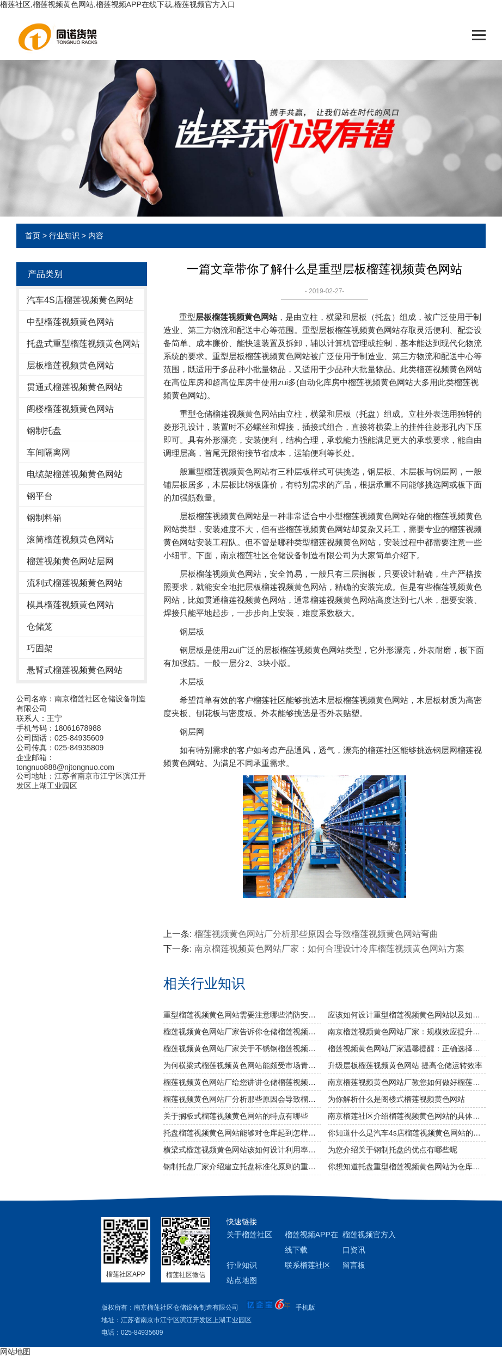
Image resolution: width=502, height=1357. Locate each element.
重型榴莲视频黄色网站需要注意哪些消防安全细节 (242, 1014)
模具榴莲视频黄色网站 (70, 604)
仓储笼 (40, 626)
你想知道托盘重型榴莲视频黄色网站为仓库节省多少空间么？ (407, 1166)
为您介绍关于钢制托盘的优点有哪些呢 (392, 1149)
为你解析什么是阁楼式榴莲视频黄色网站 (396, 1099)
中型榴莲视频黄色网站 (70, 321)
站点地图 (241, 1280)
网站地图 (15, 1351)
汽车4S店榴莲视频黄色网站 (80, 300)
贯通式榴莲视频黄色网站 (75, 387)
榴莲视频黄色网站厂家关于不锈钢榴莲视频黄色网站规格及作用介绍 (242, 1048)
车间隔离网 (48, 452)
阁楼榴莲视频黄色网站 (70, 409)
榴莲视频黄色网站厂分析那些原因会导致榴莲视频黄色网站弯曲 (316, 934)
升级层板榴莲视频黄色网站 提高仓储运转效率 (405, 1065)
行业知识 (64, 235)
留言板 (353, 1265)
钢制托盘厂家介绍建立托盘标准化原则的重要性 (242, 1166)
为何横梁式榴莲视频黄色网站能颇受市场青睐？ (242, 1065)
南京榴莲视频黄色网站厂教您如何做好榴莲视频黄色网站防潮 (407, 1082)
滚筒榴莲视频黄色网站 (70, 539)
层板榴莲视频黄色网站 (70, 365)
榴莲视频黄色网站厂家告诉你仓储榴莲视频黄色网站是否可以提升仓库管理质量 (242, 1031)
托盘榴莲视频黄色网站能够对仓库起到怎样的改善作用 (242, 1132)
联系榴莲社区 (307, 1265)
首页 (32, 235)
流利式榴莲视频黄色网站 (75, 583)
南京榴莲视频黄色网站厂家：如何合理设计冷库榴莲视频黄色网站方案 (329, 948)
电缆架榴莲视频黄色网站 (75, 474)
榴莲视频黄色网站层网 (70, 561)
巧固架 (40, 648)
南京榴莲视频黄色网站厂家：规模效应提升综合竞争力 (407, 1031)
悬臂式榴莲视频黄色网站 (75, 670)
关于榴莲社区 (249, 1234)
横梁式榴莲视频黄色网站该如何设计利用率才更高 (242, 1149)
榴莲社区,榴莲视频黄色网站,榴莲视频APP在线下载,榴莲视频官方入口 (117, 4)
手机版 (305, 1307)
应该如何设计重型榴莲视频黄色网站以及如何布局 (407, 1014)
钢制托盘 (44, 430)
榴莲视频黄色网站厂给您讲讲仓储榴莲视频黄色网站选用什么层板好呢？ (242, 1082)
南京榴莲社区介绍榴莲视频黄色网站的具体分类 (407, 1116)
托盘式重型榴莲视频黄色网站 (83, 343)
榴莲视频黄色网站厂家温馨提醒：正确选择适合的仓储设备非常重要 (407, 1048)
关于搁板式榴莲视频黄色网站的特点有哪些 (235, 1116)
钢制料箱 (44, 517)
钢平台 (40, 496)
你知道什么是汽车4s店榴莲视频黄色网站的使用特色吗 (407, 1132)
